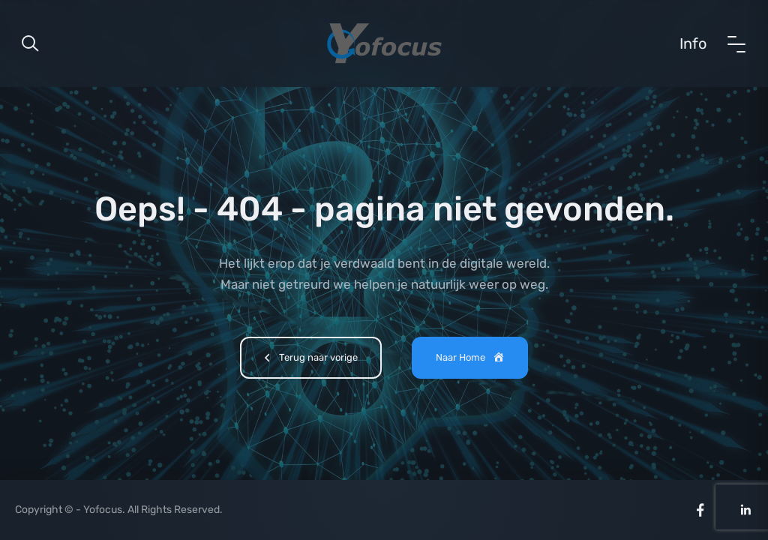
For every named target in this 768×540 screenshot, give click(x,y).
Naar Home (471, 358)
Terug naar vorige (309, 359)
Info (693, 43)
